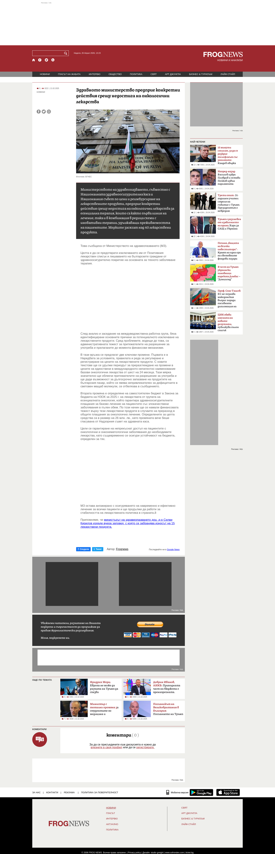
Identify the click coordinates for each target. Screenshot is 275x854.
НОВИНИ (45, 74)
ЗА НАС (36, 792)
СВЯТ (154, 74)
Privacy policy (134, 852)
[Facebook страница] (40, 60)
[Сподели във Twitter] (44, 112)
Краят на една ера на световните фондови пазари (229, 250)
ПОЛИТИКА (136, 74)
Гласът (110, 813)
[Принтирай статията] (49, 112)
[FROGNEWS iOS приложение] (228, 792)
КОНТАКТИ (52, 792)
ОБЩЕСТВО (115, 74)
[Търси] (66, 53)
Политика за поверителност (99, 792)
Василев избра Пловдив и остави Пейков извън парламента (229, 178)
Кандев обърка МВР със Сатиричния (228, 156)
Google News (173, 549)
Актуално (112, 824)
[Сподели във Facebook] (39, 112)
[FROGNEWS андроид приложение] (201, 792)
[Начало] (33, 60)
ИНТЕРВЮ (94, 74)
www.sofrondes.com (174, 852)
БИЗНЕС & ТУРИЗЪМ (200, 74)
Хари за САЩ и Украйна (229, 224)
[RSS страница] (53, 60)
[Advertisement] (137, 23)
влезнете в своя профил (106, 747)
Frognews (122, 549)
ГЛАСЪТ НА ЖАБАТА (69, 74)
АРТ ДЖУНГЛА (173, 74)
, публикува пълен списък (228, 322)
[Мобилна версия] (177, 792)
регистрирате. (145, 747)
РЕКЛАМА (69, 792)
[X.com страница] (46, 60)
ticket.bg (190, 852)
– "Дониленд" (229, 273)
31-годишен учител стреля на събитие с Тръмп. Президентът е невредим (229, 203)
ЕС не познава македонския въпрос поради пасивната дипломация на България (229, 299)
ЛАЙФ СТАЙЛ (227, 74)
